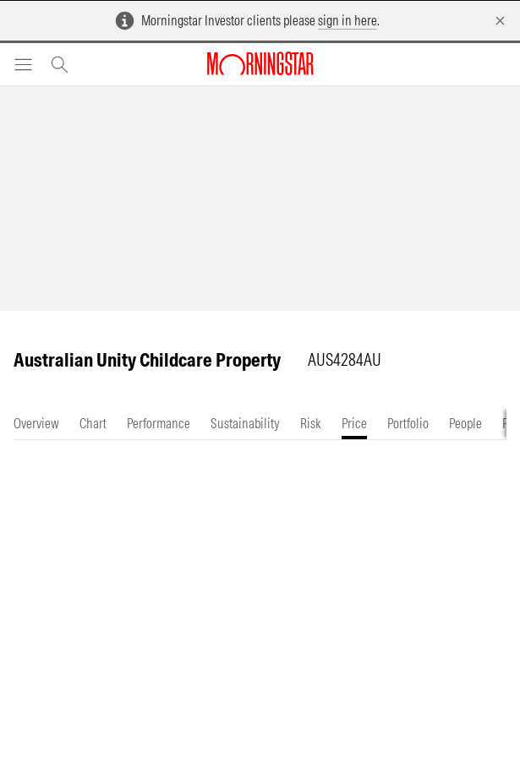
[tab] (36, 423)
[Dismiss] (500, 20)
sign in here (347, 20)
